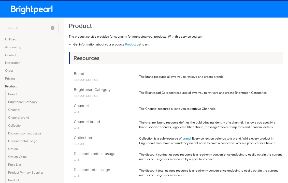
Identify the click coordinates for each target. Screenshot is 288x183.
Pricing (10, 78)
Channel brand (18, 117)
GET (89, 79)
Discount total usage (22, 141)
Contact (10, 55)
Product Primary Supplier (25, 172)
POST (96, 79)
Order (9, 70)
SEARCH (79, 79)
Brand (12, 94)
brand (186, 138)
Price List (14, 164)
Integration (12, 63)
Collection (15, 125)
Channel (14, 110)
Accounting (13, 47)
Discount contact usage (24, 133)
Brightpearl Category (22, 102)
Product (11, 86)
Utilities (10, 39)
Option (13, 149)
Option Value (17, 157)
